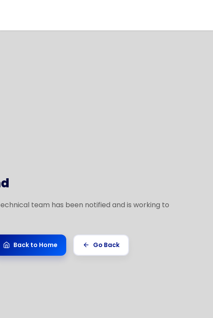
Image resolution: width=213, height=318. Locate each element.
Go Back (101, 245)
